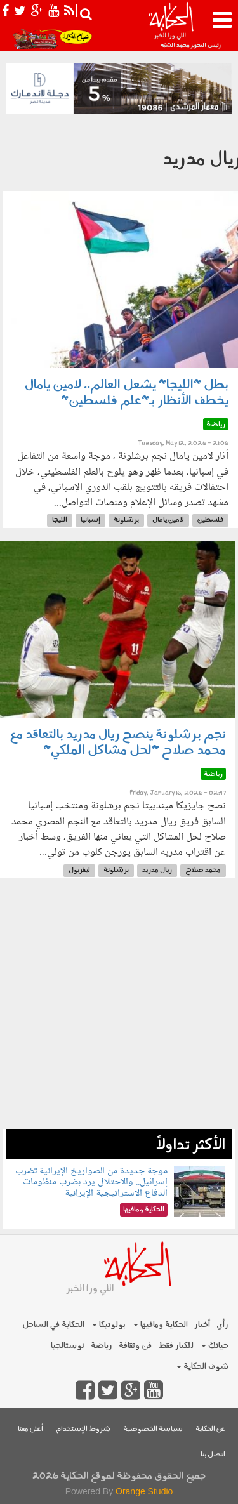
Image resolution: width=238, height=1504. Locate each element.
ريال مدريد (157, 870)
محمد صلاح (203, 870)
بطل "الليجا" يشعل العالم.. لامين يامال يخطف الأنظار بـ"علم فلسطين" (126, 393)
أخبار (202, 1325)
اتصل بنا (213, 1454)
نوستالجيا (67, 1346)
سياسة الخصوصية (153, 1429)
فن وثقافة (135, 1346)
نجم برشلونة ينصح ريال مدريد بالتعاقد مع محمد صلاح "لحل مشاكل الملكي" (118, 742)
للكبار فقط (176, 1346)
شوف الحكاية (202, 1367)
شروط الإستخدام (83, 1429)
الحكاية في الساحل (53, 1325)
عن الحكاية (210, 1429)
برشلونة (126, 520)
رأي (222, 1325)
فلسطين (210, 520)
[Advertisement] (119, 1010)
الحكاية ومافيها (160, 1325)
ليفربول (79, 870)
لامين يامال (168, 520)
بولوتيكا (109, 1325)
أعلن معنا (30, 1429)
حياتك (214, 1346)
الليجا (59, 520)
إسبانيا (90, 520)
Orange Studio (144, 1491)
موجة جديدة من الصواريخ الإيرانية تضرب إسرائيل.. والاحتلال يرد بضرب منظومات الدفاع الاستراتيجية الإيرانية (91, 1182)
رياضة (101, 1346)
